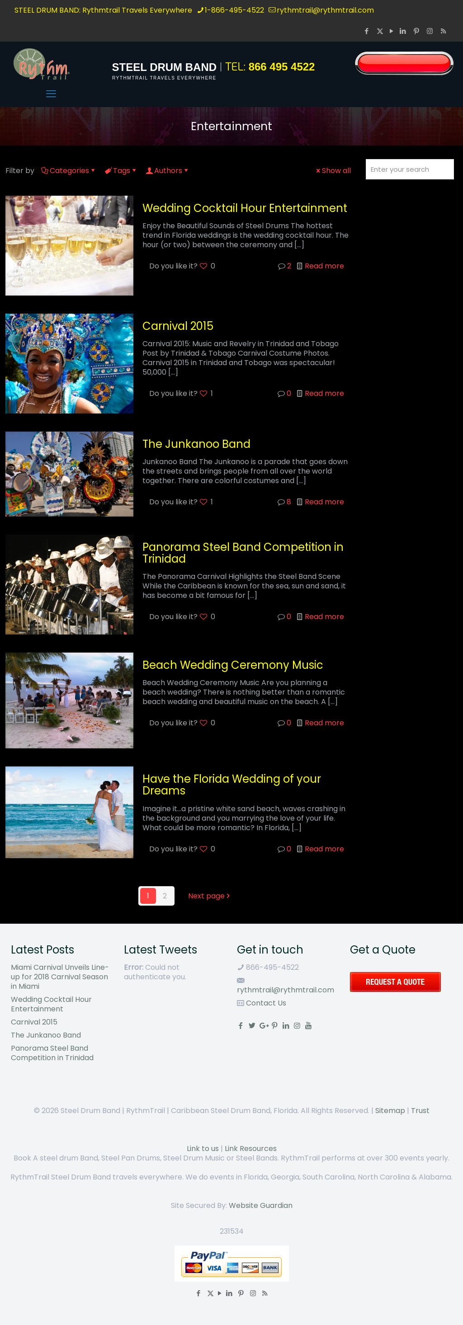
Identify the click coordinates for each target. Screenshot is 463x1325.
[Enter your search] (410, 169)
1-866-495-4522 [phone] (234, 10)
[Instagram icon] (430, 31)
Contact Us (265, 1003)
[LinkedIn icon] (403, 31)
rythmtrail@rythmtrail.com (285, 990)
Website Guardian (261, 1205)
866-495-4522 (271, 967)
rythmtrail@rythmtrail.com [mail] (325, 10)
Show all (333, 170)
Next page (210, 896)
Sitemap (390, 1110)
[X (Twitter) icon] (380, 31)
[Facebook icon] (367, 31)
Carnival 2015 (177, 326)
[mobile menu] (51, 94)
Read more (324, 266)
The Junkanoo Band (196, 444)
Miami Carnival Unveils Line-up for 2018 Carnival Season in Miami (60, 976)
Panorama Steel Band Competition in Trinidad (243, 553)
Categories (68, 170)
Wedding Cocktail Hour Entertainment (244, 208)
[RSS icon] (443, 31)
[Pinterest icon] (417, 31)
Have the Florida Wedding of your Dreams (231, 784)
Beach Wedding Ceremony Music (232, 665)
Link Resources (251, 1148)
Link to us (203, 1148)
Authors (167, 170)
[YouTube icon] (391, 31)
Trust (420, 1110)
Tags (120, 170)
